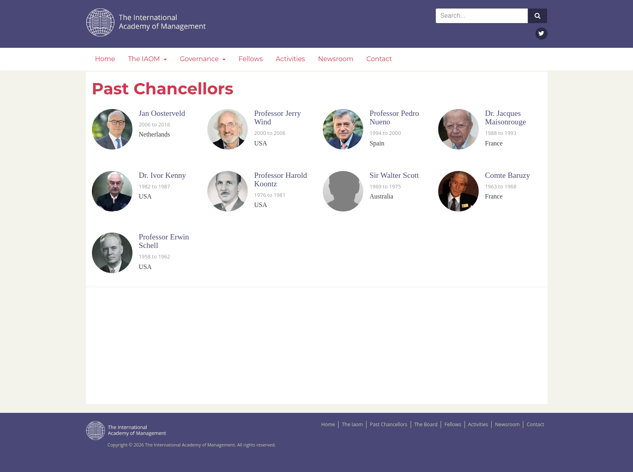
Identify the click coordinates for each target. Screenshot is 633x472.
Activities (290, 59)
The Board (426, 424)
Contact (379, 59)
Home (105, 59)
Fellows (251, 59)
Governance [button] (200, 59)
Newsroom (336, 59)
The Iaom (352, 424)
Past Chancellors (388, 424)
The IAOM (146, 22)
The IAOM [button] (145, 59)
